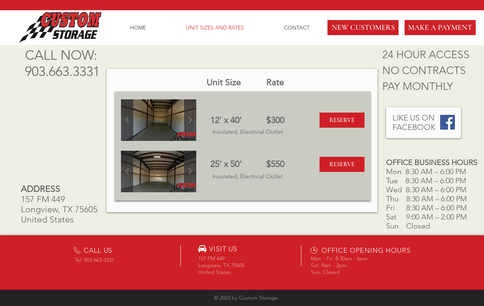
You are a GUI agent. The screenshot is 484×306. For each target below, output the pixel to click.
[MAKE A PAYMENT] (440, 27)
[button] (363, 27)
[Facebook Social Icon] (447, 122)
